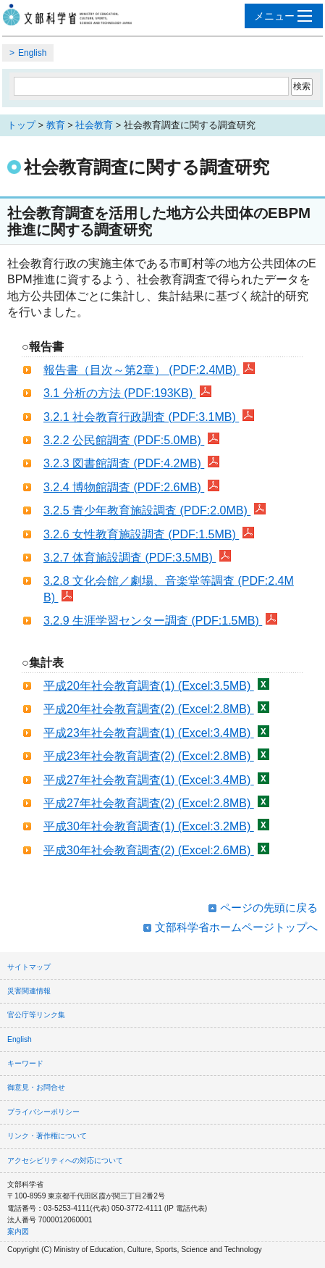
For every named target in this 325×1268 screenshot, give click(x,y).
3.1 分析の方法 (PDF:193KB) (127, 393)
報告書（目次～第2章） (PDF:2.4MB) (149, 370)
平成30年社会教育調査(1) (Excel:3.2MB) (156, 826)
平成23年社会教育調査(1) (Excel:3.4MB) (156, 733)
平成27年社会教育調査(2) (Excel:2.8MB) (156, 803)
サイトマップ (29, 967)
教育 (55, 125)
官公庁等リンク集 (36, 1015)
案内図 (18, 1231)
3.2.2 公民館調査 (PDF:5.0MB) (131, 440)
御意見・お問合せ (36, 1087)
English (32, 53)
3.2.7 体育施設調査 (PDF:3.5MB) (137, 557)
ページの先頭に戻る (269, 907)
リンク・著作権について (47, 1136)
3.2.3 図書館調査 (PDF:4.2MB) (131, 463)
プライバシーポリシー (43, 1112)
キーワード (25, 1063)
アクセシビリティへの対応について (65, 1160)
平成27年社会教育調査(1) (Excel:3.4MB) (156, 780)
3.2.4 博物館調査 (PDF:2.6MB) (131, 487)
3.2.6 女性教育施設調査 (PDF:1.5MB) (148, 534)
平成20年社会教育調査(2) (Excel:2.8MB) (156, 709)
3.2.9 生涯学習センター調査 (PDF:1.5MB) (160, 620)
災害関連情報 (29, 991)
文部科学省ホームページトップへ (236, 927)
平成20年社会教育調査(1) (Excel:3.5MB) (156, 686)
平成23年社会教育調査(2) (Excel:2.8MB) (156, 756)
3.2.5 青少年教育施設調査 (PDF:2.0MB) (154, 510)
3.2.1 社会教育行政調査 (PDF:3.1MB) (148, 417)
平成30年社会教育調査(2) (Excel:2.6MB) (156, 850)
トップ (21, 125)
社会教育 (94, 125)
